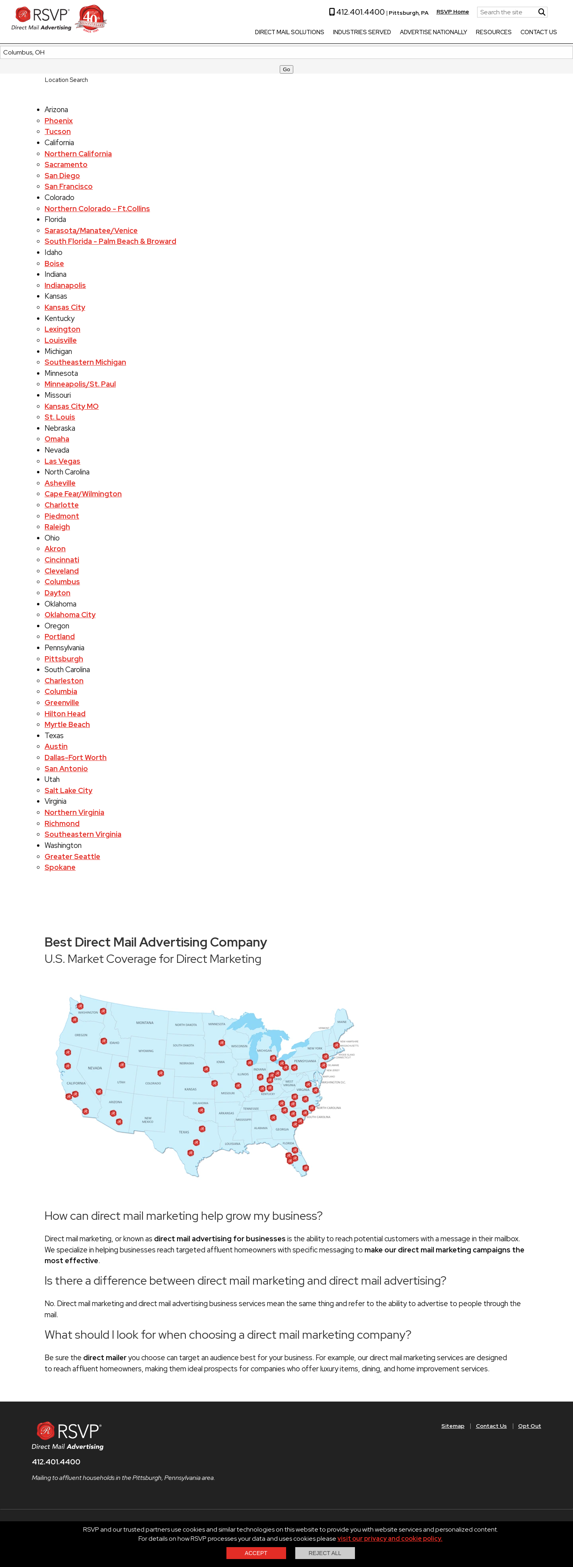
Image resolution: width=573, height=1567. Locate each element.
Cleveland (62, 571)
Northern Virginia (74, 812)
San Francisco (69, 186)
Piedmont (62, 516)
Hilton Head (65, 714)
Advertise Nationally (405, 32)
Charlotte (62, 505)
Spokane (60, 867)
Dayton (57, 593)
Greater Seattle (72, 856)
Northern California (78, 154)
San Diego (62, 176)
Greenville (62, 703)
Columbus (62, 582)
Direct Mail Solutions (261, 32)
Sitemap (452, 1425)
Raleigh (57, 527)
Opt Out (529, 1425)
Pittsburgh (64, 659)
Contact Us (510, 32)
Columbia (61, 691)
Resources (465, 32)
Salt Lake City (68, 790)
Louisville (61, 340)
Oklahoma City (70, 615)
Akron (55, 549)
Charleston (64, 681)
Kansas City (65, 307)
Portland (60, 637)
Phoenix (59, 121)
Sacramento (66, 164)
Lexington (62, 329)
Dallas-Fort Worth (76, 757)
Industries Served (334, 32)
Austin (56, 746)
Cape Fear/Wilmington (83, 494)
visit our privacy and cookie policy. (389, 1538)
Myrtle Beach (67, 724)
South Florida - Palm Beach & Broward (110, 241)
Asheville (60, 483)
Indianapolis (65, 285)
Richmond (62, 823)
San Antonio (66, 769)
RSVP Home (424, 11)
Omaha (57, 439)
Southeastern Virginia (83, 834)
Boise (54, 263)
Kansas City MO (72, 406)
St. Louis (60, 417)
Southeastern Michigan (85, 362)
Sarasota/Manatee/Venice (91, 230)
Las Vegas (62, 461)
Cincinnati (62, 560)
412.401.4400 (329, 12)
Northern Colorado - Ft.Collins (97, 209)
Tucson (58, 131)
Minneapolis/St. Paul (80, 384)
